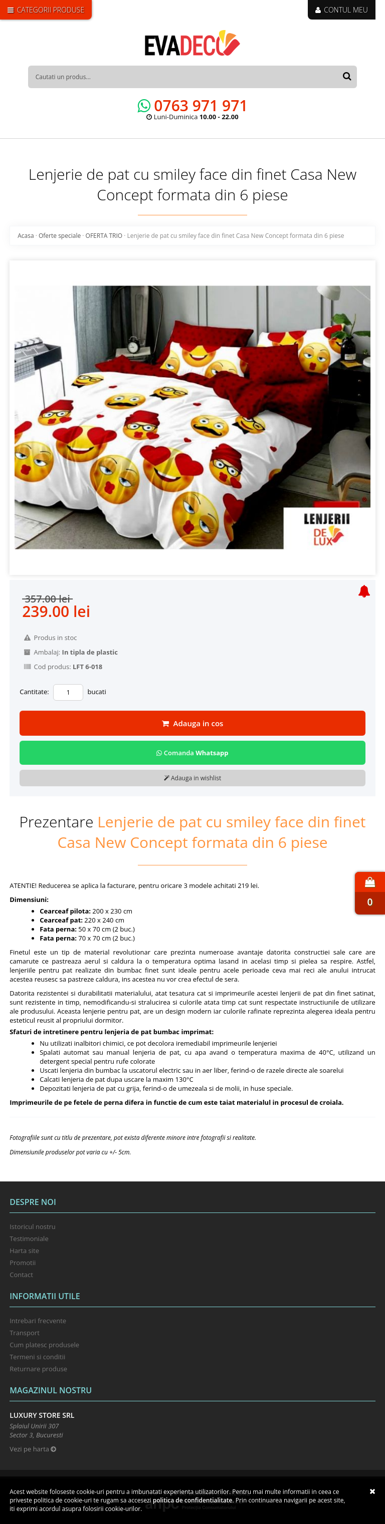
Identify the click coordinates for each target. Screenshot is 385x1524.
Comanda (192, 752)
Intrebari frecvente (38, 1320)
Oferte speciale (60, 235)
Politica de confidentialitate (193, 1500)
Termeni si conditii (37, 1356)
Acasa (26, 235)
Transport (25, 1332)
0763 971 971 (192, 105)
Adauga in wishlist (192, 778)
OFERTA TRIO (104, 235)
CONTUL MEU (341, 10)
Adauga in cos (193, 723)
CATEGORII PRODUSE (46, 10)
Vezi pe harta (33, 1448)
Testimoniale (29, 1238)
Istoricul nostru (33, 1226)
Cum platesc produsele (44, 1344)
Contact (21, 1274)
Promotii (23, 1262)
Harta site (24, 1250)
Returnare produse (38, 1368)
